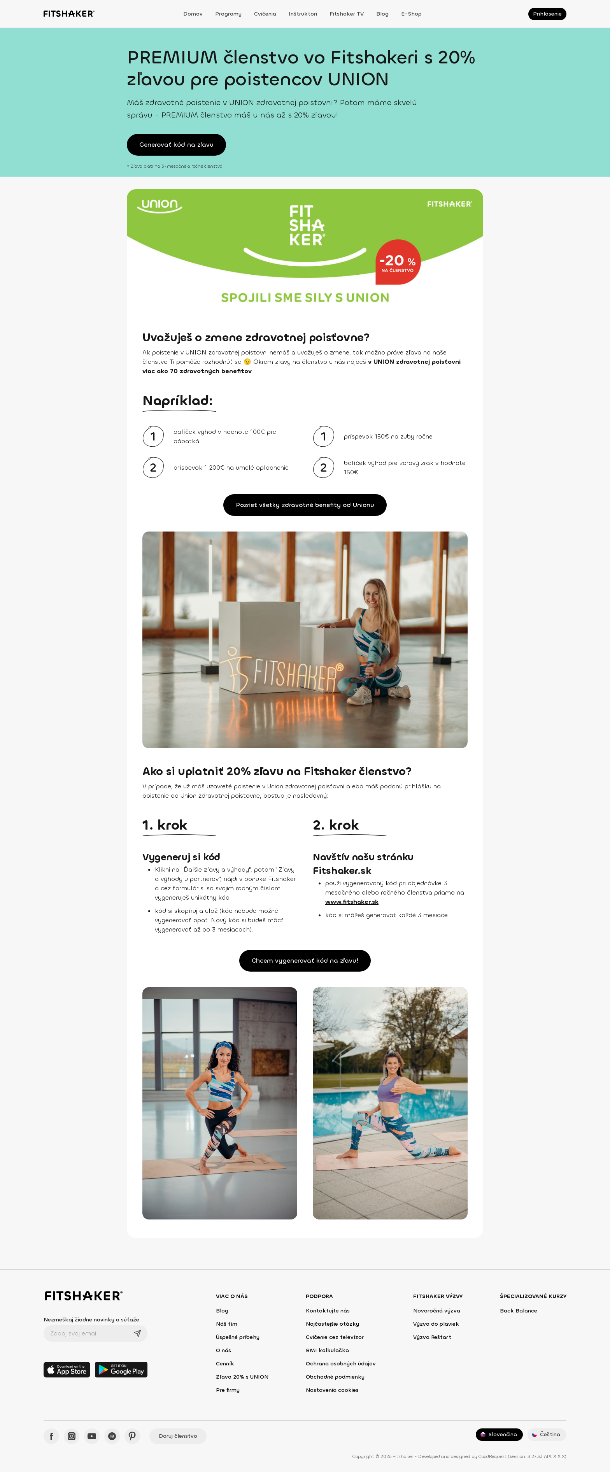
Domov (193, 14)
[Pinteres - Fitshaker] (132, 1436)
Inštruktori (303, 14)
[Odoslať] (137, 1333)
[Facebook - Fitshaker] (51, 1436)
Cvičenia (265, 14)
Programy (228, 14)
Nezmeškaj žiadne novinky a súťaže (91, 1319)
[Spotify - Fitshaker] (112, 1436)
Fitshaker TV (347, 14)
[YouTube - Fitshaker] (92, 1436)
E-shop (411, 14)
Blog (382, 14)
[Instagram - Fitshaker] (71, 1436)
